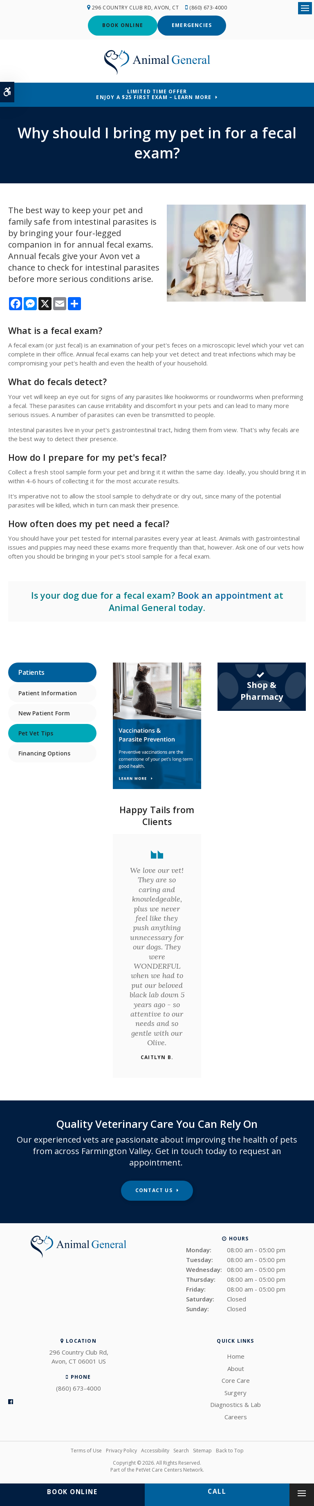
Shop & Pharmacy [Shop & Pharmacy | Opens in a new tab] (261, 685)
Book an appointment (224, 595)
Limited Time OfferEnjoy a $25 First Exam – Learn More (153, 94)
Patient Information (47, 692)
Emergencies (192, 25)
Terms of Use (86, 1450)
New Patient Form (44, 712)
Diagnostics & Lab (235, 1404)
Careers (235, 1416)
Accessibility (155, 1450)
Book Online (122, 25)
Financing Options (44, 752)
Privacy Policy (121, 1450)
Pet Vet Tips (35, 732)
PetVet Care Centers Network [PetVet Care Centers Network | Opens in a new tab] (169, 1469)
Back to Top (230, 1450)
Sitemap (202, 1450)
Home (235, 1356)
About (235, 1368)
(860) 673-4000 (208, 7)
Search (181, 1450)
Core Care (236, 1380)
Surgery (235, 1392)
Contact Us (154, 1189)
